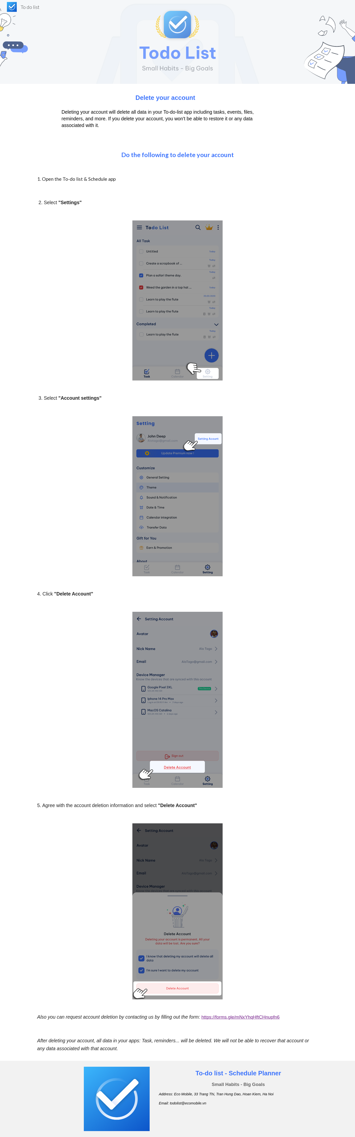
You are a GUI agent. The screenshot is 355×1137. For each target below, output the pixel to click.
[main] (165, 98)
